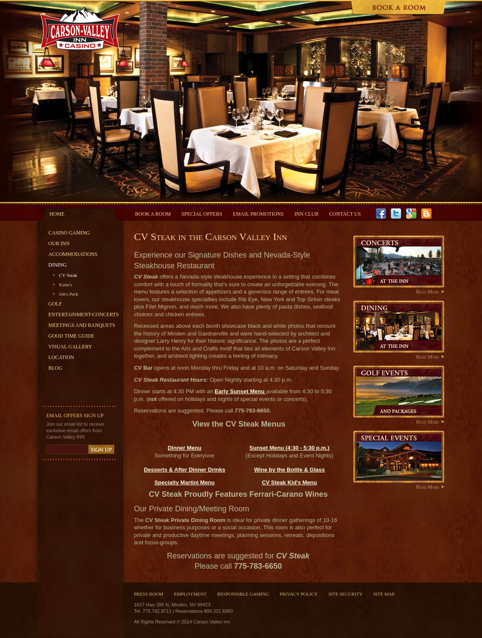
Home (57, 214)
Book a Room (153, 214)
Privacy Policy (299, 593)
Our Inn (59, 243)
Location (61, 357)
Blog (55, 368)
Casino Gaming (69, 233)
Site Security (345, 593)
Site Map (384, 593)
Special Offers (201, 214)
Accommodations (73, 254)
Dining (57, 265)
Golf (55, 304)
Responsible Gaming (243, 593)
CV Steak (68, 275)
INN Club (306, 214)
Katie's (65, 284)
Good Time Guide (71, 336)
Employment (190, 593)
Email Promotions (258, 214)
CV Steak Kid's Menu (289, 482)
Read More (427, 292)
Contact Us (345, 214)
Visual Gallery (70, 347)
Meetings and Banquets (81, 325)
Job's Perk (68, 294)
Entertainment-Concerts (83, 315)
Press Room (148, 593)
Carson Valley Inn (79, 28)
